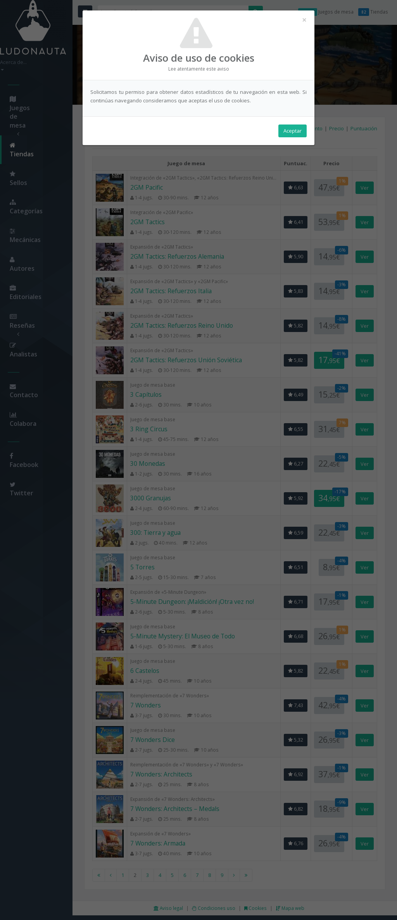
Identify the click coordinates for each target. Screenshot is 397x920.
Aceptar (292, 132)
